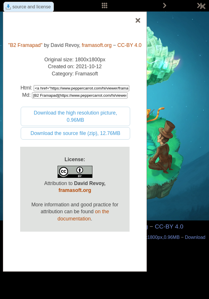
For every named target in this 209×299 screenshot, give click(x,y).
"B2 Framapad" (25, 45)
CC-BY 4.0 (169, 226)
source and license (31, 6)
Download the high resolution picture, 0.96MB (75, 116)
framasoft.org (97, 45)
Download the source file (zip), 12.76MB (75, 133)
